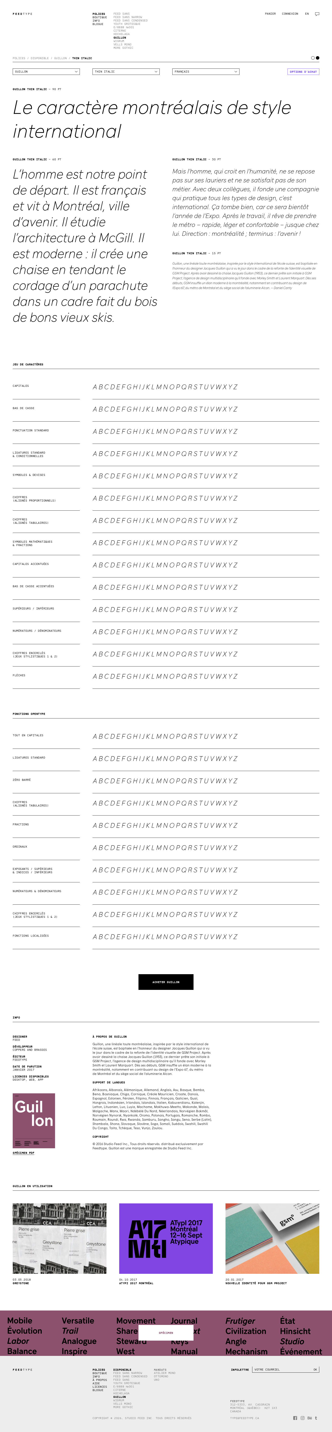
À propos (100, 1380)
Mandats (160, 1369)
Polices (99, 13)
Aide (96, 1383)
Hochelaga (121, 34)
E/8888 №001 (123, 27)
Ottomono (161, 1376)
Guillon (119, 37)
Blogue (98, 24)
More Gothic (123, 47)
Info (96, 20)
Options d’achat (303, 71)
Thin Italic (82, 58)
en (307, 13)
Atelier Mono (165, 1373)
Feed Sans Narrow (127, 17)
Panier (270, 13)
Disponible (40, 58)
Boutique (100, 17)
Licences (100, 1386)
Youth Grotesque (127, 23)
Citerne (119, 30)
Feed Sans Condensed (130, 20)
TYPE (21, 13)
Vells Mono (122, 44)
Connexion (290, 13)
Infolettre (240, 1369)
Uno (156, 1379)
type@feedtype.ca (244, 1418)
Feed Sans (121, 13)
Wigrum (118, 41)
